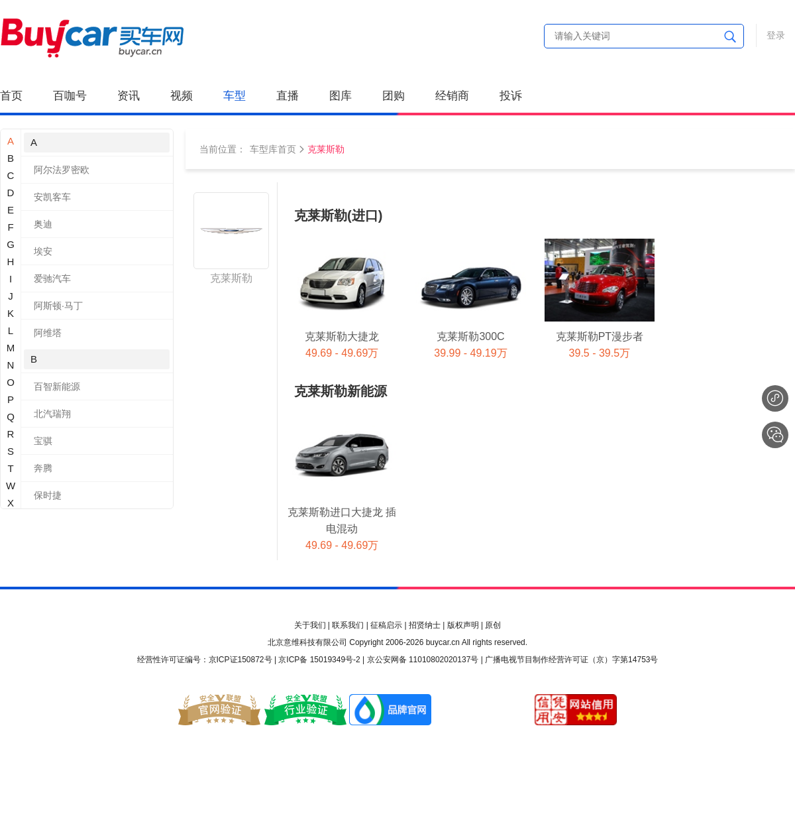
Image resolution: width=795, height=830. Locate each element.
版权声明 (463, 625)
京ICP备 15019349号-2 (319, 659)
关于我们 (310, 625)
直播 (287, 95)
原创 (493, 625)
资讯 (128, 95)
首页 (11, 95)
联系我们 (348, 625)
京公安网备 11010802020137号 (423, 659)
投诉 (511, 95)
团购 (393, 95)
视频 (181, 95)
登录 (776, 35)
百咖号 (70, 95)
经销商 (452, 95)
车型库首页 (273, 149)
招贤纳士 (425, 625)
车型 (234, 95)
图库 (340, 95)
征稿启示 (386, 625)
